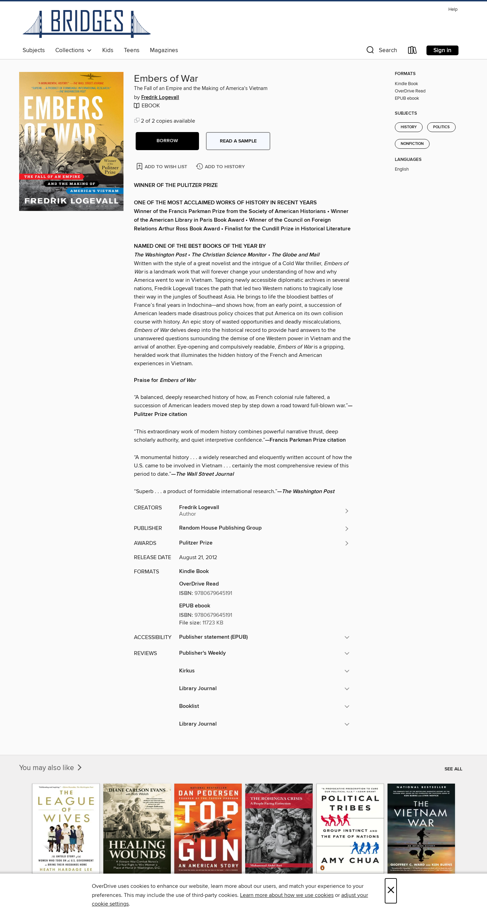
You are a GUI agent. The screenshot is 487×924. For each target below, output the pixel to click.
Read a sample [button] (238, 141)
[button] (381, 51)
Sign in (442, 50)
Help (452, 9)
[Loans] (412, 51)
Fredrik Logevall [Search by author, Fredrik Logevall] (160, 98)
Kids (107, 50)
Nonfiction (412, 143)
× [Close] (390, 891)
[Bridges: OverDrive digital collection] (86, 24)
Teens (131, 50)
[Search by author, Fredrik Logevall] (264, 510)
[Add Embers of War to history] (221, 167)
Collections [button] (73, 50)
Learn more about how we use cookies (287, 895)
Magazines (164, 50)
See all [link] (453, 769)
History (409, 127)
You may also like (51, 767)
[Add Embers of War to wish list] (162, 166)
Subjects (34, 50)
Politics (441, 127)
